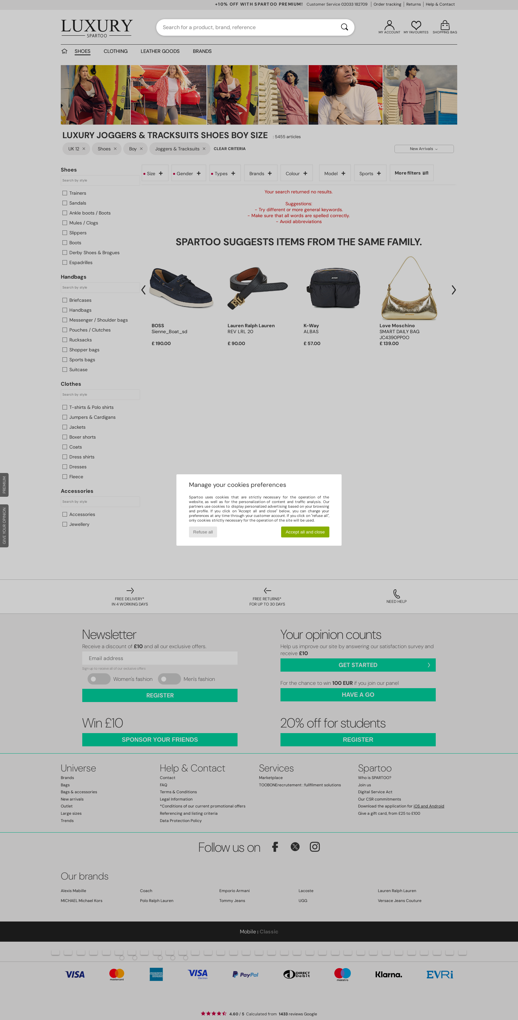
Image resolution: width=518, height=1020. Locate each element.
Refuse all (203, 532)
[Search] (344, 27)
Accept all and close (305, 532)
